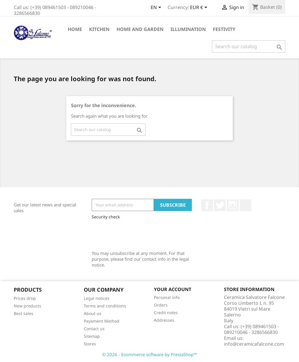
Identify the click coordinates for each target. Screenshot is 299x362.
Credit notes (166, 312)
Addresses (164, 320)
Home (75, 29)
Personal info (167, 297)
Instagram (233, 205)
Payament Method (101, 321)
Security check (106, 217)
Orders (161, 305)
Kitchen (99, 29)
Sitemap (92, 336)
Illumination (188, 29)
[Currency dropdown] (199, 7)
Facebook (207, 205)
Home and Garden (140, 29)
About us (92, 313)
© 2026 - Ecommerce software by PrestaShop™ (149, 354)
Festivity (224, 29)
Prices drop (25, 298)
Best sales (23, 313)
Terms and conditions (105, 306)
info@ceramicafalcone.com (254, 344)
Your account (172, 289)
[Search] (248, 46)
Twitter (220, 205)
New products (27, 306)
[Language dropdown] (157, 7)
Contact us (94, 328)
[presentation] (136, 233)
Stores (90, 344)
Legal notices (96, 298)
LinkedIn (245, 205)
